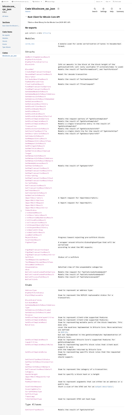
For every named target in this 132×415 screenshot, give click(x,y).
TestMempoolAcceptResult (37, 260)
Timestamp (30, 396)
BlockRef (29, 69)
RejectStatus (31, 237)
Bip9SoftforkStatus (34, 293)
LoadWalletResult (33, 235)
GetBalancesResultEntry (36, 104)
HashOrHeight (31, 374)
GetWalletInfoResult (35, 195)
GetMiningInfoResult (35, 146)
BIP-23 (64, 332)
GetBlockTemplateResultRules (39, 345)
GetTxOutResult (32, 190)
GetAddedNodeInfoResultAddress (40, 94)
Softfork (29, 257)
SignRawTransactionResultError (40, 255)
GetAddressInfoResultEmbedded (39, 99)
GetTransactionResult (35, 185)
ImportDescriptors (34, 198)
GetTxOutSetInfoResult (36, 193)
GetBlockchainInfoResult (37, 129)
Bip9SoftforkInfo (33, 59)
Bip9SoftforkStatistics (36, 62)
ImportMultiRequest (34, 203)
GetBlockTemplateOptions (37, 119)
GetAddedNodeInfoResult (36, 92)
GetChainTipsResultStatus (37, 359)
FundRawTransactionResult (37, 89)
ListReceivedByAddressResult (39, 218)
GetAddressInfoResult (35, 96)
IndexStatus (31, 210)
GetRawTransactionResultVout (39, 178)
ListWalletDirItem (34, 230)
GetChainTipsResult (34, 410)
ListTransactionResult (36, 223)
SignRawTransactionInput (37, 250)
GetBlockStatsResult (35, 114)
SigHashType (31, 242)
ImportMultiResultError (36, 208)
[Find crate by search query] (123, 1)
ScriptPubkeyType (33, 391)
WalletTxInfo (31, 279)
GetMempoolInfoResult (35, 143)
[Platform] (37, 1)
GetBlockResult (32, 111)
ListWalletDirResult (35, 232)
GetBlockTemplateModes (36, 320)
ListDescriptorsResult (36, 215)
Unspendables (31, 267)
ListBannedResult (33, 213)
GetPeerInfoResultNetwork (37, 367)
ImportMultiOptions (34, 200)
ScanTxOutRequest (33, 387)
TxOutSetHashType (33, 399)
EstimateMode (31, 303)
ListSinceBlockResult (35, 220)
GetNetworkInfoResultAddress (39, 158)
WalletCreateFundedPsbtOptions (40, 272)
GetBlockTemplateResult (36, 121)
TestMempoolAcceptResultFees (39, 262)
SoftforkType (31, 394)
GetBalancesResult (34, 101)
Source (27, 11)
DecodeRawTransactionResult (38, 74)
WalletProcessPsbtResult (37, 277)
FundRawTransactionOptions (38, 87)
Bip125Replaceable (34, 295)
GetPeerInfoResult (34, 166)
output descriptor (104, 387)
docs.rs (98, 1)
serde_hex (30, 44)
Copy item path (58, 8)
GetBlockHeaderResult (35, 109)
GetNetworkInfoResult (35, 156)
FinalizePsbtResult (34, 84)
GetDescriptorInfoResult (37, 134)
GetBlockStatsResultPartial (38, 116)
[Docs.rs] (5, 1)
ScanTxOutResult (33, 240)
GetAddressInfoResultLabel (38, 310)
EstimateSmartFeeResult (36, 79)
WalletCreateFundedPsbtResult (39, 274)
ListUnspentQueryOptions (37, 225)
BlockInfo (30, 64)
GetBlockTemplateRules (36, 352)
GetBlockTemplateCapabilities (39, 317)
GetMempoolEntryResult (36, 138)
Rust (107, 1)
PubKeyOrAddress (33, 382)
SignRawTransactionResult (37, 252)
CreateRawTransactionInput (38, 72)
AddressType (31, 290)
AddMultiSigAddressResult (37, 57)
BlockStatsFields (33, 300)
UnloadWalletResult (34, 265)
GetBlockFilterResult (35, 106)
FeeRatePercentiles (34, 82)
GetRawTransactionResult (37, 168)
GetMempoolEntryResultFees (38, 141)
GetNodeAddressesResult (36, 163)
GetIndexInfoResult (34, 136)
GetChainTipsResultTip (36, 131)
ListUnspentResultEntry (36, 227)
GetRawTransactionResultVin (38, 171)
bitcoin (46, 33)
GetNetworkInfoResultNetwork (39, 161)
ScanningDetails (33, 389)
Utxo (27, 269)
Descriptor (30, 77)
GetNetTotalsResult (34, 148)
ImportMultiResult (34, 205)
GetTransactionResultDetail (38, 188)
